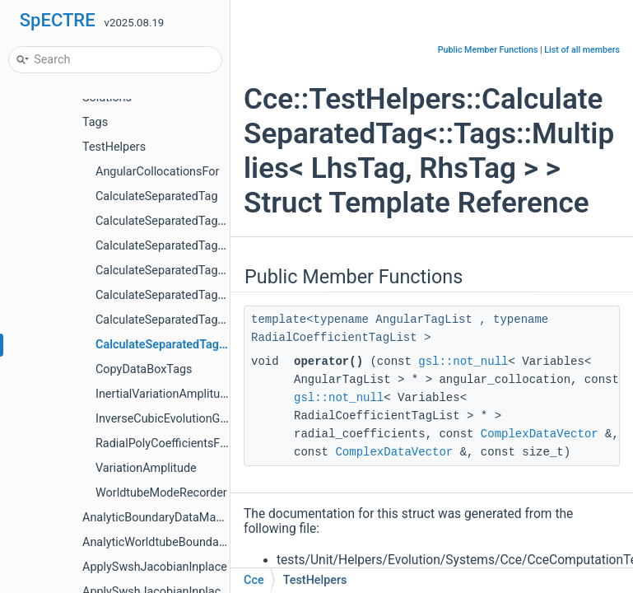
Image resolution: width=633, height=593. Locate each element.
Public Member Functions (488, 49)
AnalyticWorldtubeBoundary (155, 542)
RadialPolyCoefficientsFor (162, 444)
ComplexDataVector (539, 434)
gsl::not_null (463, 361)
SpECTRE (57, 20)
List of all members (582, 49)
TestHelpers (114, 147)
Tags (95, 122)
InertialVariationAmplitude (164, 394)
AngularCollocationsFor (157, 172)
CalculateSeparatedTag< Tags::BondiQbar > (209, 271)
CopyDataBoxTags (144, 369)
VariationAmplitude (146, 468)
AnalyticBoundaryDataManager (164, 518)
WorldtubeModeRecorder (161, 493)
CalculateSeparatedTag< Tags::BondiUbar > (208, 295)
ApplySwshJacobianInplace (154, 567)
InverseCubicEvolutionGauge (170, 419)
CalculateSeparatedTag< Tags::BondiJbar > (208, 246)
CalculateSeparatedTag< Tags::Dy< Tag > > (206, 320)
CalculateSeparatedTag (156, 196)
